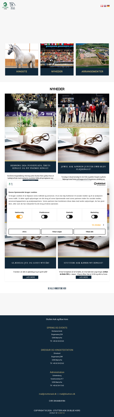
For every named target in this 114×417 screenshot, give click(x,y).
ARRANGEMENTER (92, 71)
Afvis (24, 232)
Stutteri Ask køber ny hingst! (83, 263)
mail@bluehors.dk (67, 394)
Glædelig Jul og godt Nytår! (30, 263)
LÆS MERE (30, 277)
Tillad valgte (57, 232)
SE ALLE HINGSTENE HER (57, 288)
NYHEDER (57, 71)
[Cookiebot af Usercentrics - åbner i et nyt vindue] (95, 184)
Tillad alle (89, 232)
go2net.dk (61, 413)
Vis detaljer (96, 225)
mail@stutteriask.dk (48, 394)
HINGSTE (21, 71)
